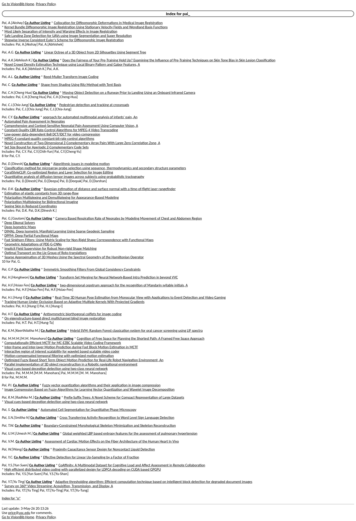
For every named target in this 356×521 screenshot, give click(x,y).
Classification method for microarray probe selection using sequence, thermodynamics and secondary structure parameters (95, 168)
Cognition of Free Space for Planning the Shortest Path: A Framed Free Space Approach (140, 338)
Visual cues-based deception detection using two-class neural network (56, 368)
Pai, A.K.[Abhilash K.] (17, 60)
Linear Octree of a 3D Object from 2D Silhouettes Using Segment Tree (95, 52)
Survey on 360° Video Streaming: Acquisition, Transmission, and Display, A (59, 486)
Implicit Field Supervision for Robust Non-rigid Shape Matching (51, 248)
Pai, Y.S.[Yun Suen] (15, 465)
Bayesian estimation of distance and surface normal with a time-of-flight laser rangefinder (110, 189)
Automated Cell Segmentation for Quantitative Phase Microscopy (88, 409)
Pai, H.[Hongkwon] (15, 277)
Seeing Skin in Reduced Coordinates (31, 206)
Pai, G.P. (8, 269)
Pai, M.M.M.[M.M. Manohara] (24, 338)
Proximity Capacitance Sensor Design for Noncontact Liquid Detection (104, 449)
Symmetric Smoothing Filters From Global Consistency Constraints (92, 269)
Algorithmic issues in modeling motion (81, 164)
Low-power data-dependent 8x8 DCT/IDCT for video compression (52, 134)
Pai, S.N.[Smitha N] (16, 417)
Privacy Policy (45, 4)
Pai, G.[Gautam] (13, 218)
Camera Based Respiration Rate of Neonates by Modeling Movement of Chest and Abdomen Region (128, 218)
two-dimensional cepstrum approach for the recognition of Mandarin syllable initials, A (124, 285)
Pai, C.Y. (7, 117)
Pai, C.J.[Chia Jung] (15, 105)
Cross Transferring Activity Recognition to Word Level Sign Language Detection (117, 417)
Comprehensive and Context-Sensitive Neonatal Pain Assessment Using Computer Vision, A (71, 126)
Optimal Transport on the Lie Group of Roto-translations (46, 253)
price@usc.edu (19, 513)
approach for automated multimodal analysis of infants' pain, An (90, 117)
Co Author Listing (37, 23)
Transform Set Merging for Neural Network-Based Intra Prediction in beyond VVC (118, 277)
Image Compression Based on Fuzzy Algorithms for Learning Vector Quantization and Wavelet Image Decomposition (90, 389)
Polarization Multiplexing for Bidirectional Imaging (41, 202)
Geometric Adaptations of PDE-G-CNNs (33, 244)
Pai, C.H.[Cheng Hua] (17, 92)
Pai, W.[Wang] (12, 449)
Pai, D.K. (8, 189)
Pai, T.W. (8, 425)
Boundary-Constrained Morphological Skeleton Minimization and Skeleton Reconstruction (110, 425)
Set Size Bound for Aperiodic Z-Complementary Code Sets (47, 147)
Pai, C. (6, 84)
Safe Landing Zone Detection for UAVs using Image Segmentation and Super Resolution (68, 36)
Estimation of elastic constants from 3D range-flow (42, 193)
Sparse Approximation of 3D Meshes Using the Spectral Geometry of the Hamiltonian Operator (74, 257)
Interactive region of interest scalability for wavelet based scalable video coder (62, 351)
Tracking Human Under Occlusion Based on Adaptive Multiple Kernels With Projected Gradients (75, 302)
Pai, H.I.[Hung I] (13, 297)
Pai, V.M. (8, 441)
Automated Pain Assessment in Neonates (35, 121)
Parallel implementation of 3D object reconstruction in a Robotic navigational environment (71, 364)
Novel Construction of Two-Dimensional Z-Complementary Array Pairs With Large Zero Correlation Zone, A (82, 143)
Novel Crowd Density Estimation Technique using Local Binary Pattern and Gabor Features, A (72, 64)
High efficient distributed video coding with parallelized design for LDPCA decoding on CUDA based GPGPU (83, 469)
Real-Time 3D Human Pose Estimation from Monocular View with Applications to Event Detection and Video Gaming (140, 297)
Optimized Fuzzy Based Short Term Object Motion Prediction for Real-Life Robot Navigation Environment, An (84, 360)
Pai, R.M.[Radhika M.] (18, 397)
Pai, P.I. (7, 385)
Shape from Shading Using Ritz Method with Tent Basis (81, 84)
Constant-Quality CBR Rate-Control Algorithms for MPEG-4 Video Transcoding (61, 130)
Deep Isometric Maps (20, 227)
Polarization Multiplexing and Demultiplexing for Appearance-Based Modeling (62, 197)
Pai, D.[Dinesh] (12, 164)
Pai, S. (6, 409)
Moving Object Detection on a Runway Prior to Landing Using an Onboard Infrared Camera (128, 92)
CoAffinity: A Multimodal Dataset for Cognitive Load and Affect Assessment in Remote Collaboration (132, 465)
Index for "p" (11, 498)
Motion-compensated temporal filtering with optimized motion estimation (59, 356)
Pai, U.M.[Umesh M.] (17, 433)
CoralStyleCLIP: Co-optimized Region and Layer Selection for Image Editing (59, 172)
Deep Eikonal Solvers (20, 223)
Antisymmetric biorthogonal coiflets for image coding (82, 314)
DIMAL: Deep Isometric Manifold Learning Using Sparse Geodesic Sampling (59, 231)
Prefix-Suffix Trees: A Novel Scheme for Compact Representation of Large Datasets (124, 397)
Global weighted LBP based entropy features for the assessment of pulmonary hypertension (130, 433)
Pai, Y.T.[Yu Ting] (13, 482)
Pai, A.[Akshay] (13, 23)
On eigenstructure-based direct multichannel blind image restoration (55, 318)
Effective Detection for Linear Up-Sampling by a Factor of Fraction (91, 457)
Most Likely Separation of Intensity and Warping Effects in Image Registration (61, 31)
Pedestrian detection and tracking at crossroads (94, 105)
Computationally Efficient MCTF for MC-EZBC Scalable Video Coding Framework (63, 343)
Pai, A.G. (8, 52)
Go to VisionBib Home (18, 4)
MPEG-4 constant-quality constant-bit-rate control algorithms (49, 138)
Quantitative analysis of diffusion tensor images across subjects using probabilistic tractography (74, 176)
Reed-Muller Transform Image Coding (71, 77)
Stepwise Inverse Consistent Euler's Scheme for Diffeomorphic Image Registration (64, 40)
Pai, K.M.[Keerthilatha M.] (21, 330)
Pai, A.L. (8, 77)
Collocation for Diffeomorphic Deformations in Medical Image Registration (108, 23)
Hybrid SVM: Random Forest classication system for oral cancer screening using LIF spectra (136, 330)
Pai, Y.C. (7, 457)
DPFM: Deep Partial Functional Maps (31, 235)
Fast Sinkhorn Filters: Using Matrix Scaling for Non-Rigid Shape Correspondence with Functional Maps (79, 240)
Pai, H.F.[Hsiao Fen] (16, 285)
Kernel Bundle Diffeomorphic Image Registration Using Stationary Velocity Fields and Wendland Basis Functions (86, 27)
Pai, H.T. (7, 314)
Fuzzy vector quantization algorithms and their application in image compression (101, 385)
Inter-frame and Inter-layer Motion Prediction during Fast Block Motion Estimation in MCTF (71, 347)
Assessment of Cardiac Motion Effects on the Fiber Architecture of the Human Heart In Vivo (112, 441)
